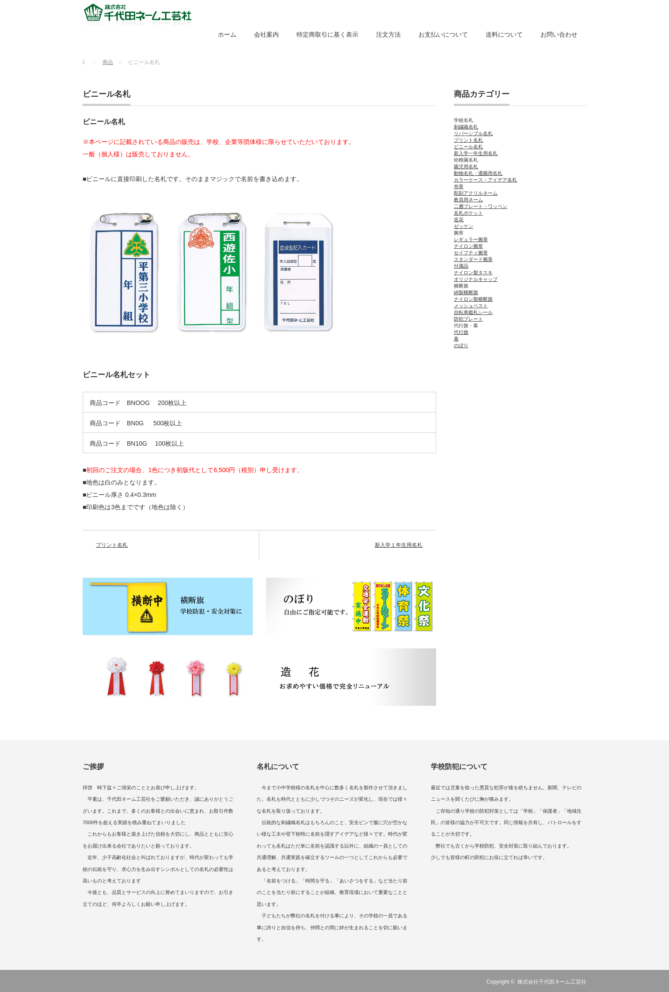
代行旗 (461, 332)
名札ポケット (468, 213)
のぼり (461, 345)
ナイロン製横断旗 (473, 299)
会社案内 (266, 34)
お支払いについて (443, 34)
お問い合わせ (559, 34)
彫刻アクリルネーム (476, 193)
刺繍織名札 (466, 126)
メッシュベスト (471, 305)
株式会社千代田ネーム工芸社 (551, 982)
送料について (504, 34)
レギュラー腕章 (471, 239)
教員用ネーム (468, 199)
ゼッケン (463, 226)
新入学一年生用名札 (476, 153)
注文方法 (388, 34)
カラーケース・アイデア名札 (485, 179)
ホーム (227, 34)
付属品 (461, 266)
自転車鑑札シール (473, 312)
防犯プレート (468, 319)
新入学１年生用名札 (398, 545)
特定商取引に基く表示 (327, 34)
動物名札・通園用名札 (478, 173)
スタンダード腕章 (473, 259)
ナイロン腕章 (468, 246)
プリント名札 (112, 545)
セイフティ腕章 (471, 252)
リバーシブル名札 (473, 133)
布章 (459, 186)
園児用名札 (466, 166)
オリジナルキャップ (476, 279)
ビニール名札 (106, 94)
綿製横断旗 (466, 292)
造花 (459, 219)
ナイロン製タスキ (473, 272)
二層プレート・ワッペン (480, 206)
